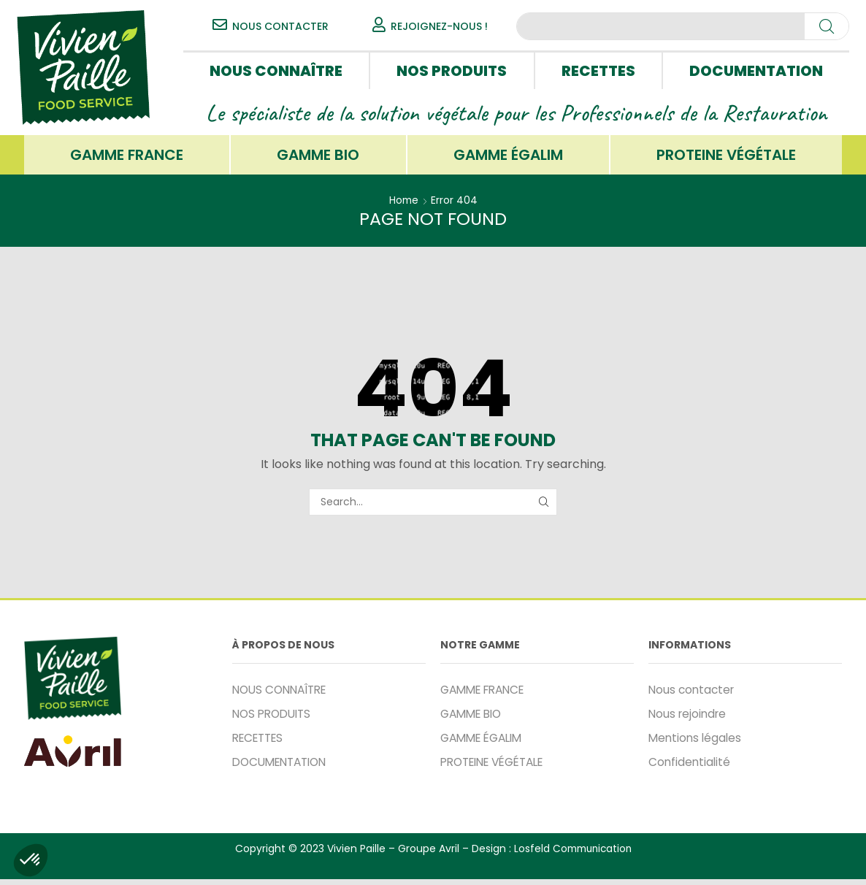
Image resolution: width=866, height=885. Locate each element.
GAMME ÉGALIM (508, 157)
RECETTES (598, 71)
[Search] (826, 26)
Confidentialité (690, 767)
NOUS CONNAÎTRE (276, 71)
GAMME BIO (318, 157)
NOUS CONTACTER (280, 26)
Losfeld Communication (573, 854)
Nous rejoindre (689, 718)
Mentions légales (696, 743)
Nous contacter (693, 694)
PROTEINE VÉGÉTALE (726, 157)
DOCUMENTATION (756, 71)
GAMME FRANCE (126, 157)
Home (403, 204)
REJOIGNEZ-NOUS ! (439, 26)
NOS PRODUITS (451, 71)
